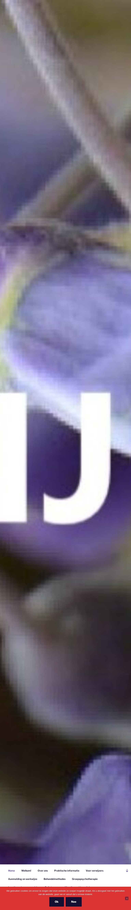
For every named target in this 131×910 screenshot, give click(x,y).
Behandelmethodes (55, 878)
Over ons (43, 870)
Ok (57, 901)
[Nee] (126, 898)
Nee (73, 901)
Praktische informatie (66, 870)
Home (11, 870)
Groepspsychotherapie (85, 878)
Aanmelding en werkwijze (22, 878)
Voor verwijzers (94, 870)
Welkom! (26, 870)
